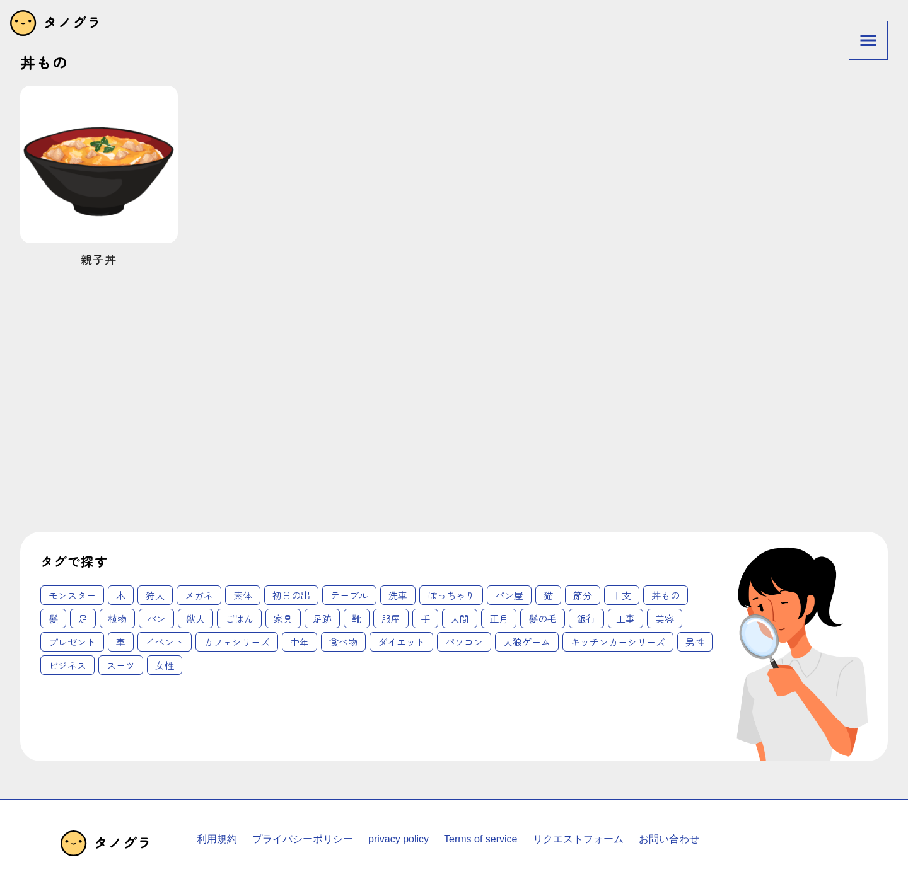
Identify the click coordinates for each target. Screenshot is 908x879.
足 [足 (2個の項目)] (83, 618)
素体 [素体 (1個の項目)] (242, 595)
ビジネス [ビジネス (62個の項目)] (67, 665)
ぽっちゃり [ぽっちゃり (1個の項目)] (451, 595)
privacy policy (398, 839)
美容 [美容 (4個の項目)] (664, 618)
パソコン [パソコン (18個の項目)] (464, 641)
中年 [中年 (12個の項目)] (299, 641)
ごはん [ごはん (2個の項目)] (239, 618)
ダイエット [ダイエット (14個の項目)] (401, 641)
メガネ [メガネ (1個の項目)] (199, 595)
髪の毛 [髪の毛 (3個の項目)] (542, 618)
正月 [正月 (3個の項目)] (498, 618)
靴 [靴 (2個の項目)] (356, 618)
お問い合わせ (669, 839)
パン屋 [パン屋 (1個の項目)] (509, 595)
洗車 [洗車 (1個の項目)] (397, 595)
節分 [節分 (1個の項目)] (582, 595)
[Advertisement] (323, 406)
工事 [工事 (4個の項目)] (625, 618)
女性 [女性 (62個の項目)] (164, 665)
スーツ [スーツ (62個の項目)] (121, 665)
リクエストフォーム (578, 839)
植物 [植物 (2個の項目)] (117, 618)
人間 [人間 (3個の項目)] (459, 618)
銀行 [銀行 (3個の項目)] (586, 618)
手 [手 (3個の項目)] (425, 618)
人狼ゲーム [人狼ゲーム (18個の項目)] (526, 641)
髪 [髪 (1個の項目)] (53, 618)
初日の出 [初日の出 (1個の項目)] (291, 595)
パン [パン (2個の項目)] (156, 618)
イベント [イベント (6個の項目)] (164, 641)
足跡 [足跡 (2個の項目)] (322, 618)
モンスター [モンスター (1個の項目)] (72, 595)
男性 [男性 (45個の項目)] (694, 641)
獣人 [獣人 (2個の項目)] (195, 618)
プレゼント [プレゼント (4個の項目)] (72, 641)
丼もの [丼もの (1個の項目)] (665, 595)
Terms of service (480, 839)
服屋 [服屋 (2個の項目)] (390, 618)
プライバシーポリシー (302, 839)
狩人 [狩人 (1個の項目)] (155, 595)
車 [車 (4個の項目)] (120, 641)
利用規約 (217, 839)
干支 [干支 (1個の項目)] (621, 595)
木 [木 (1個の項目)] (120, 595)
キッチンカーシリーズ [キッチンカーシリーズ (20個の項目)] (618, 641)
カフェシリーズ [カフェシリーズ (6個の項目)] (237, 641)
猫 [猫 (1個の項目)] (548, 595)
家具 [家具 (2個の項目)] (283, 618)
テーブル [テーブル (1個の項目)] (349, 595)
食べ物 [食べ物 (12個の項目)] (343, 641)
